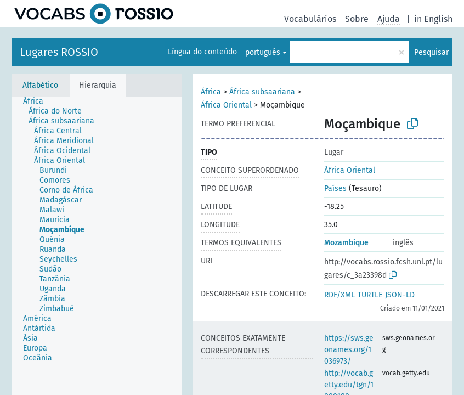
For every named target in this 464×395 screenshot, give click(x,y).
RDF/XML (339, 295)
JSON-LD (400, 295)
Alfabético (40, 85)
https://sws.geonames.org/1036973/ (349, 350)
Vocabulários (310, 19)
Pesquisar (431, 52)
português (262, 52)
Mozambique (346, 242)
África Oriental (226, 105)
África (211, 92)
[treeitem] (37, 101)
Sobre (357, 19)
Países (335, 188)
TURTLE (370, 295)
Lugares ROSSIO (59, 52)
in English (433, 19)
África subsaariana (262, 92)
